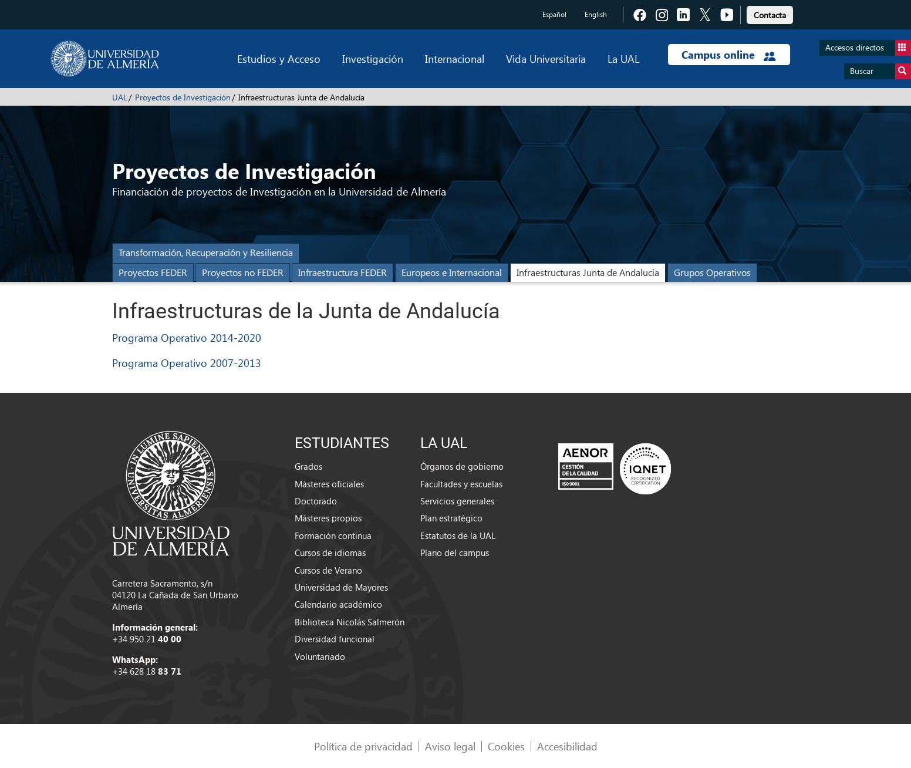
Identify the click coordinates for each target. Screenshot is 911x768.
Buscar (880, 71)
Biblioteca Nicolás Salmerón (349, 622)
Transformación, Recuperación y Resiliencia (206, 252)
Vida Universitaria (546, 58)
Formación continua (333, 535)
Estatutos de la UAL (457, 535)
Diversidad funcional (334, 639)
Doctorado (316, 501)
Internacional (454, 58)
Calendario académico (338, 604)
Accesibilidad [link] (567, 746)
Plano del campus (454, 552)
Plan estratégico (451, 518)
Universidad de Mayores (341, 587)
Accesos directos (868, 48)
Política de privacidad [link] (363, 746)
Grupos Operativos (712, 272)
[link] (770, 13)
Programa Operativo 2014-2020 (186, 337)
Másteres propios (328, 518)
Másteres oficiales (329, 484)
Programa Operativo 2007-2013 (186, 362)
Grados (308, 466)
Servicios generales (457, 501)
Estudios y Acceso (278, 58)
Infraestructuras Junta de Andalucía (588, 272)
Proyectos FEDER (153, 272)
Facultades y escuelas (461, 484)
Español (554, 14)
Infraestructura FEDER (342, 272)
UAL (119, 97)
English (596, 14)
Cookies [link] (506, 746)
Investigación (372, 58)
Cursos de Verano (328, 570)
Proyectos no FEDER (243, 272)
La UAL (623, 58)
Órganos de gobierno (462, 466)
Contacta (770, 15)
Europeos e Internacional (451, 272)
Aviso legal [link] (450, 746)
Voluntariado (320, 656)
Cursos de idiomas (330, 552)
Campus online (728, 55)
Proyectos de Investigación (183, 97)
